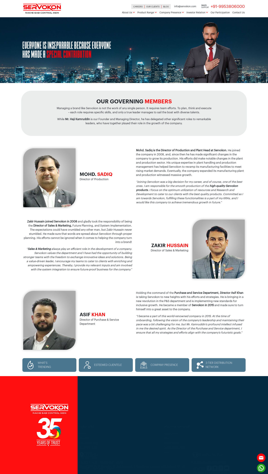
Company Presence (171, 12)
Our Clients (153, 7)
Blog (166, 7)
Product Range (147, 12)
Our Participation (220, 12)
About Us (128, 12)
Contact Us (238, 12)
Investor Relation (197, 12)
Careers (138, 7)
